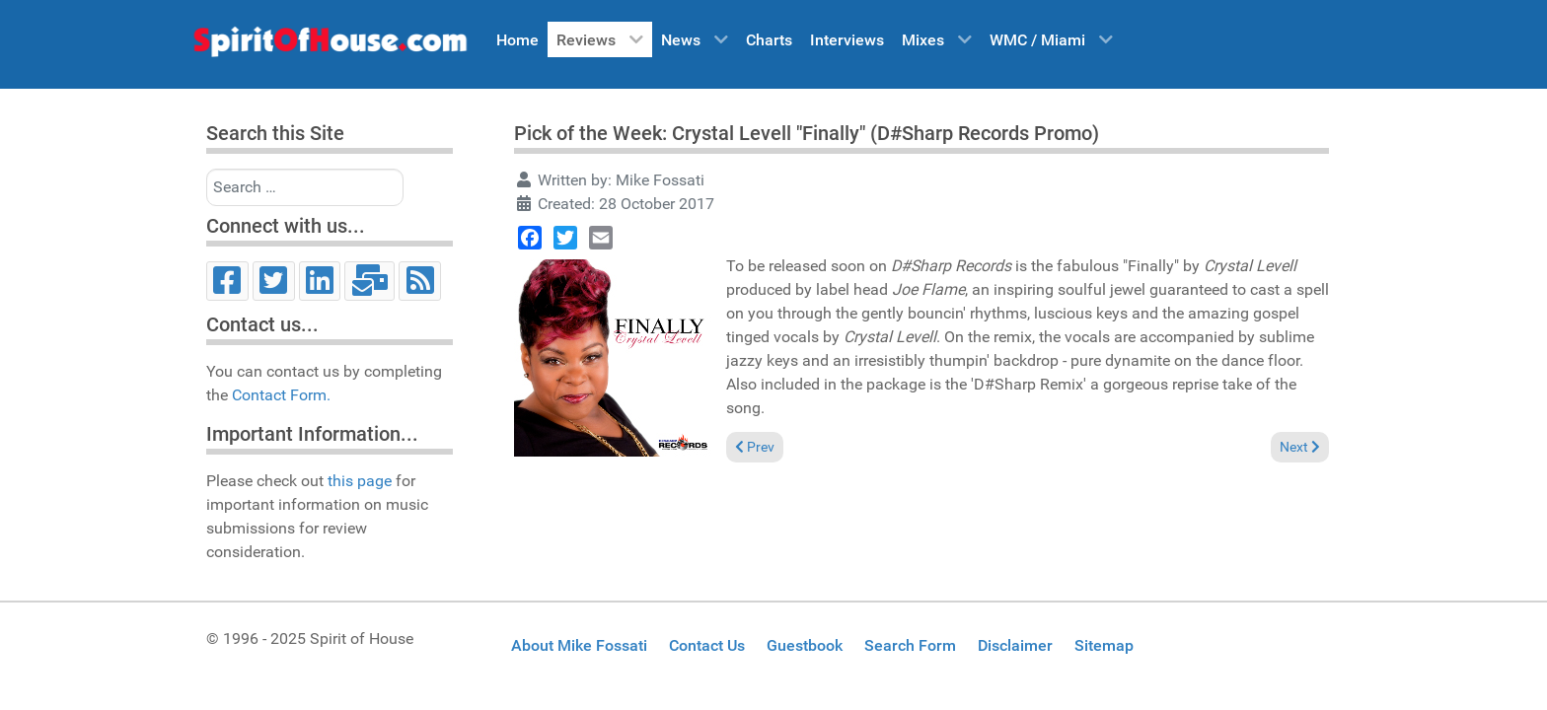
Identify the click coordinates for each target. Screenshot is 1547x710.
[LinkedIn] (320, 281)
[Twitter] (274, 281)
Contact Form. (281, 395)
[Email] (369, 281)
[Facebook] (227, 281)
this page (360, 480)
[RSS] (420, 281)
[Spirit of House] (329, 46)
